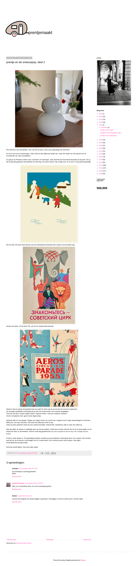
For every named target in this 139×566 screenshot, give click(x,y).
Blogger (83, 560)
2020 (101, 143)
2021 (101, 140)
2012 (101, 165)
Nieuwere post (11, 539)
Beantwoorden (16, 476)
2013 (101, 162)
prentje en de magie (106, 130)
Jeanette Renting (18, 483)
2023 (101, 122)
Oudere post (87, 539)
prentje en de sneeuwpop (108, 135)
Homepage (49, 539)
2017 (101, 151)
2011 (101, 168)
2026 (101, 114)
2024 (101, 119)
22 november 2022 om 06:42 (34, 483)
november (104, 127)
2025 (101, 116)
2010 (101, 171)
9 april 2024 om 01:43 (25, 496)
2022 (101, 125)
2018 (101, 148)
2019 (101, 145)
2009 (101, 173)
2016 (101, 154)
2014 (101, 159)
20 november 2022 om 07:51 (28, 468)
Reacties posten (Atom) (23, 543)
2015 (101, 157)
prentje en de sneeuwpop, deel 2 (110, 133)
